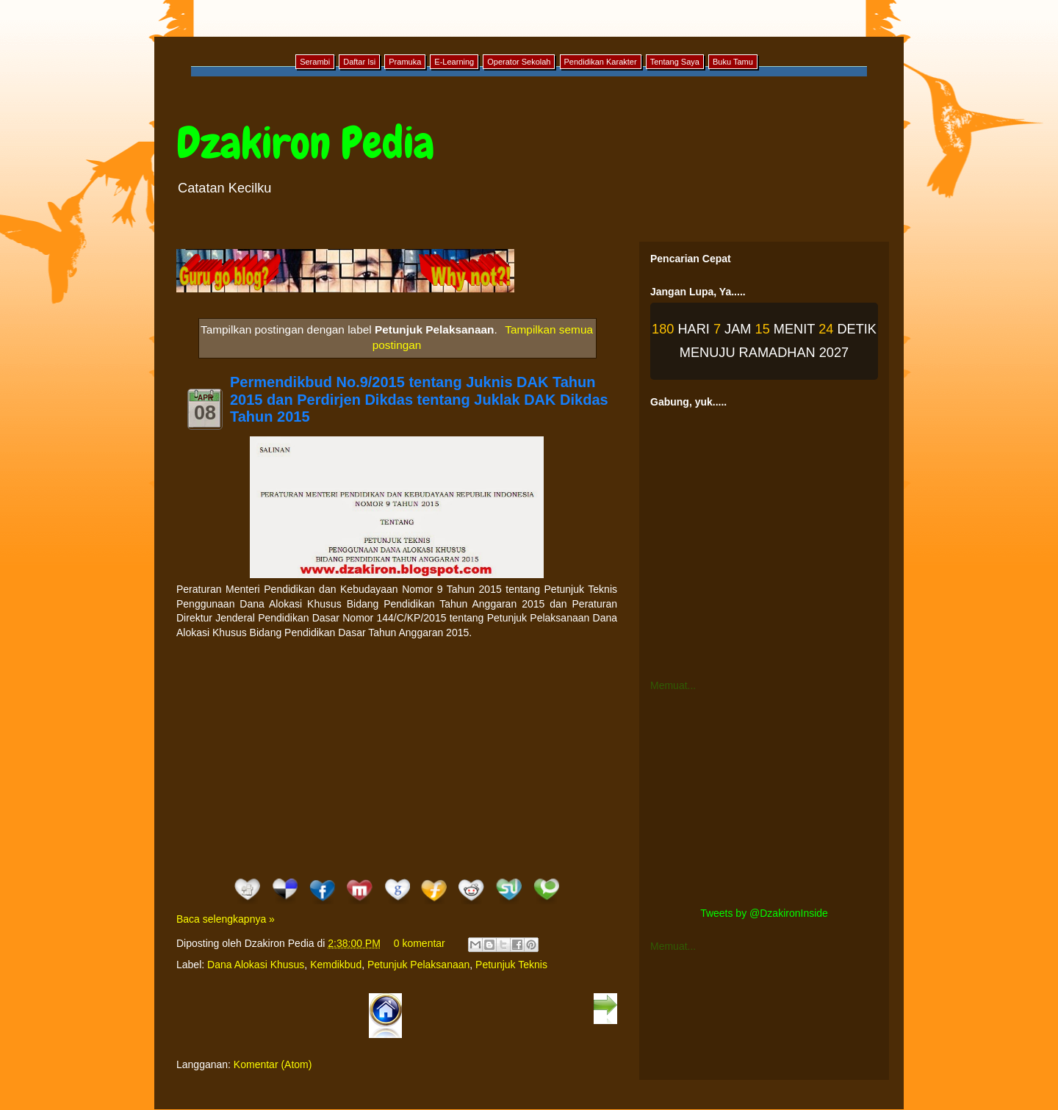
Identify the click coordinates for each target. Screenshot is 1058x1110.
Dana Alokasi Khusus (255, 964)
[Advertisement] (396, 757)
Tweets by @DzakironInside (764, 913)
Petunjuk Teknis (511, 964)
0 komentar (419, 943)
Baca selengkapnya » (225, 919)
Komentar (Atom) (273, 1064)
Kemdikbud (335, 964)
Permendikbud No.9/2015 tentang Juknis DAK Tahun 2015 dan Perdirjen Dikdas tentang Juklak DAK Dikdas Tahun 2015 (419, 399)
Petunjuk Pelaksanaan (418, 964)
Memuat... (673, 685)
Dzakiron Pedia (305, 143)
